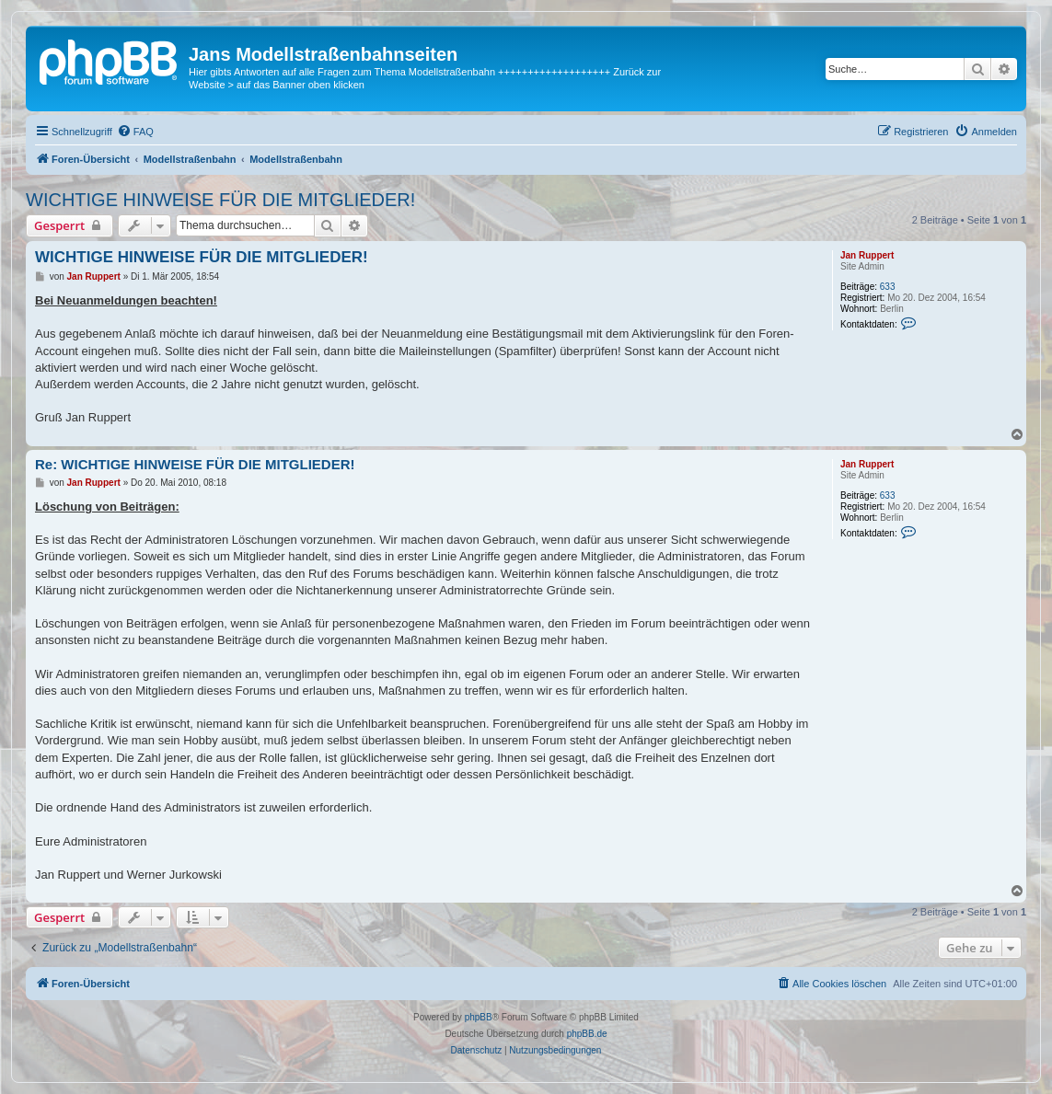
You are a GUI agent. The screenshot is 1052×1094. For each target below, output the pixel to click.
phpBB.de (587, 1034)
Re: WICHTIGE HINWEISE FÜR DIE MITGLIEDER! (195, 464)
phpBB (478, 1017)
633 (888, 287)
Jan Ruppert (867, 255)
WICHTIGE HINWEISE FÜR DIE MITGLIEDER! (220, 200)
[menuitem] (135, 132)
